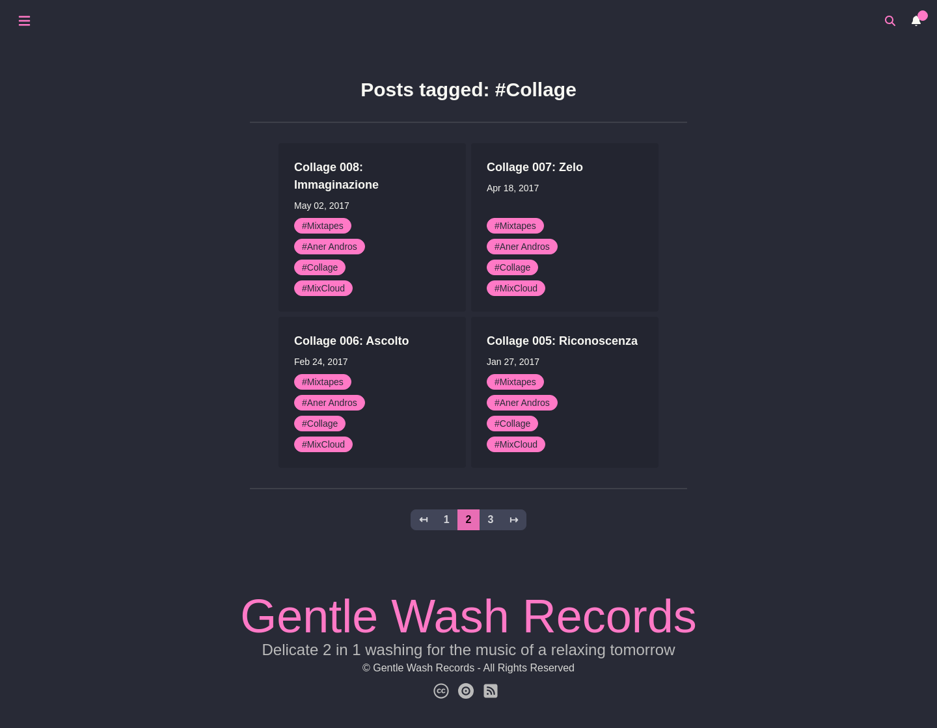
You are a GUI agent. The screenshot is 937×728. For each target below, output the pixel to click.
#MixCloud (323, 288)
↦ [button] (513, 519)
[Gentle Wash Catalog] (466, 691)
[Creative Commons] (441, 691)
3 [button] (490, 519)
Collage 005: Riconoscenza (562, 340)
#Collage (320, 267)
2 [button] (469, 519)
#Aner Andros (329, 246)
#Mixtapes (323, 226)
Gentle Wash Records (468, 616)
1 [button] (447, 519)
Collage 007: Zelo (535, 167)
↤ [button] (423, 519)
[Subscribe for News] (490, 691)
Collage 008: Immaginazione (336, 176)
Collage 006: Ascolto (351, 340)
